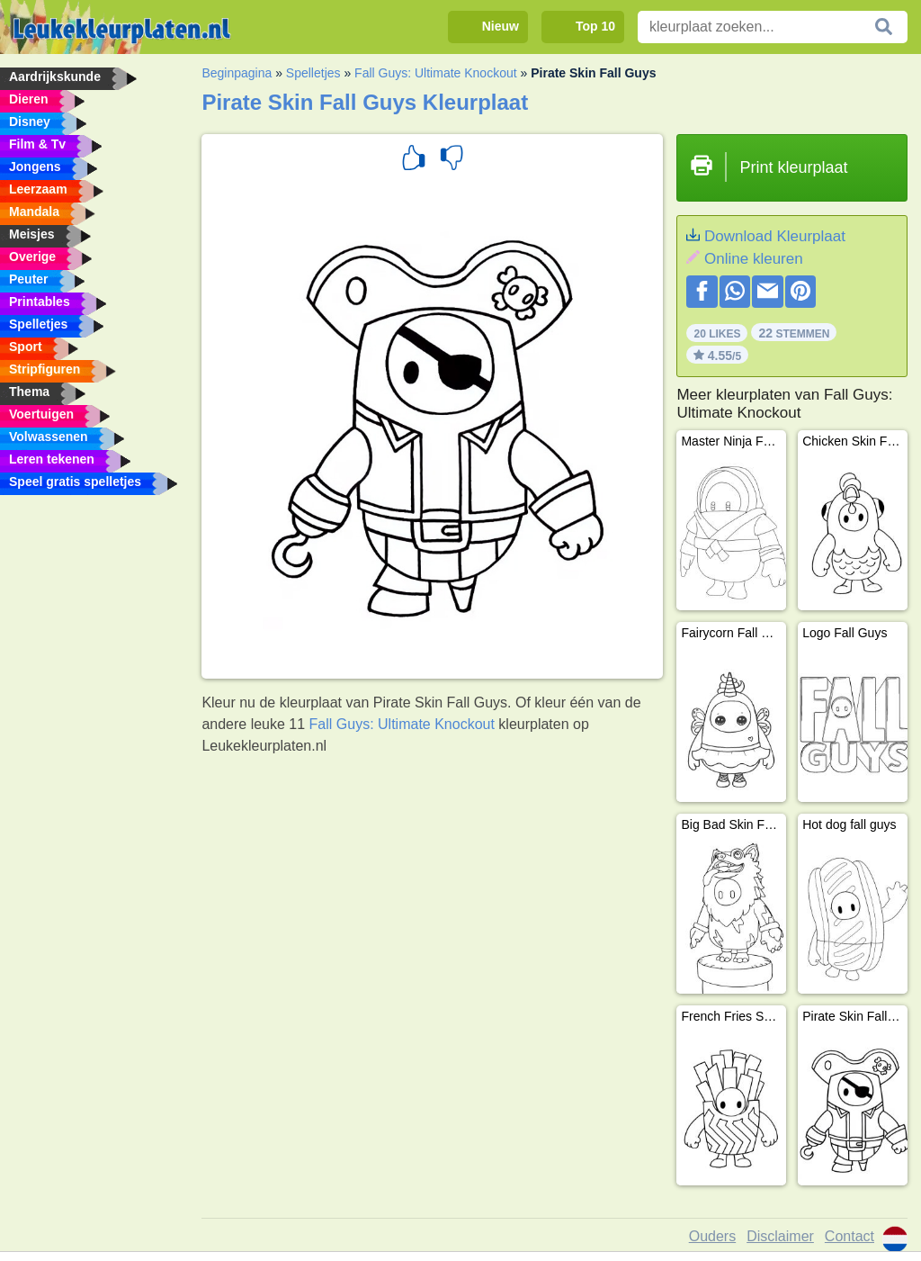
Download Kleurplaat (774, 236)
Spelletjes (313, 73)
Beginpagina (236, 73)
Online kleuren (753, 258)
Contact (849, 1236)
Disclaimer (780, 1236)
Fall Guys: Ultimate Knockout (435, 73)
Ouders (712, 1236)
